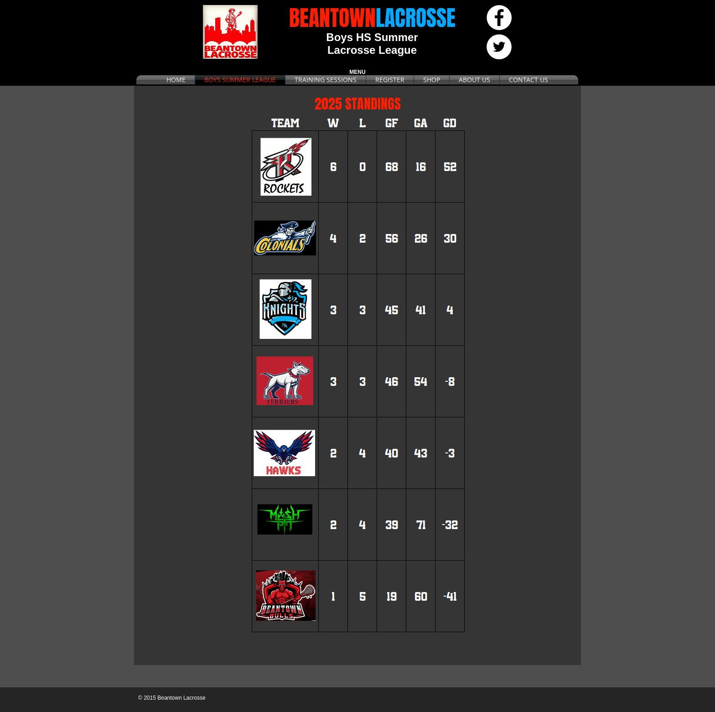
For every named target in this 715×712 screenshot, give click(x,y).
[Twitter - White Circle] (499, 46)
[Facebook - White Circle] (499, 17)
